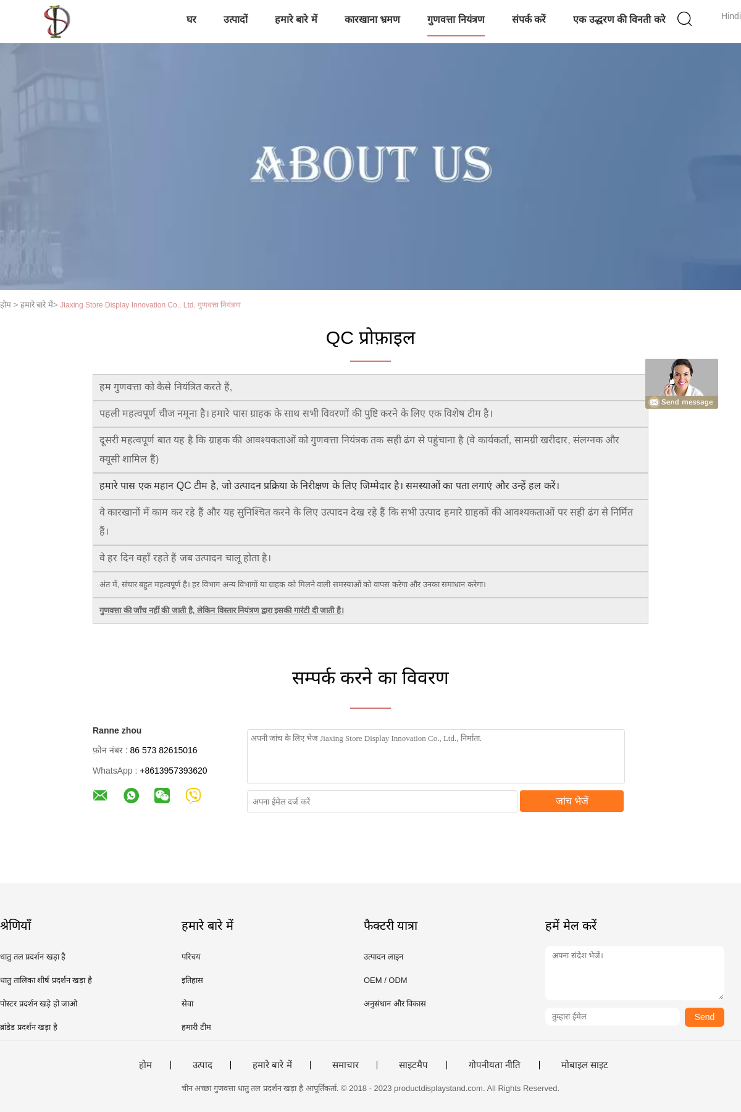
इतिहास (192, 980)
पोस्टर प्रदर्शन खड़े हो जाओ (38, 1003)
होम (145, 1065)
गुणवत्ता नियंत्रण (455, 19)
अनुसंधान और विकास (395, 1003)
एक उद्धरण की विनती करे (619, 19)
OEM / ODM (386, 980)
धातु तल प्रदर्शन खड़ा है (32, 956)
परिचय (191, 956)
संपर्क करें (529, 19)
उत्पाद (202, 1065)
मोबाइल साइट (584, 1065)
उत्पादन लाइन (383, 956)
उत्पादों (236, 19)
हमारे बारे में (296, 19)
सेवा (187, 1003)
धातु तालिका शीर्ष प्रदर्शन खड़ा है (46, 980)
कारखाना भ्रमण (372, 19)
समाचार (345, 1065)
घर (191, 19)
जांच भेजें (572, 801)
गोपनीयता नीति (495, 1065)
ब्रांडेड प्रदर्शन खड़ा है (28, 1027)
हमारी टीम (196, 1027)
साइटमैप (413, 1065)
